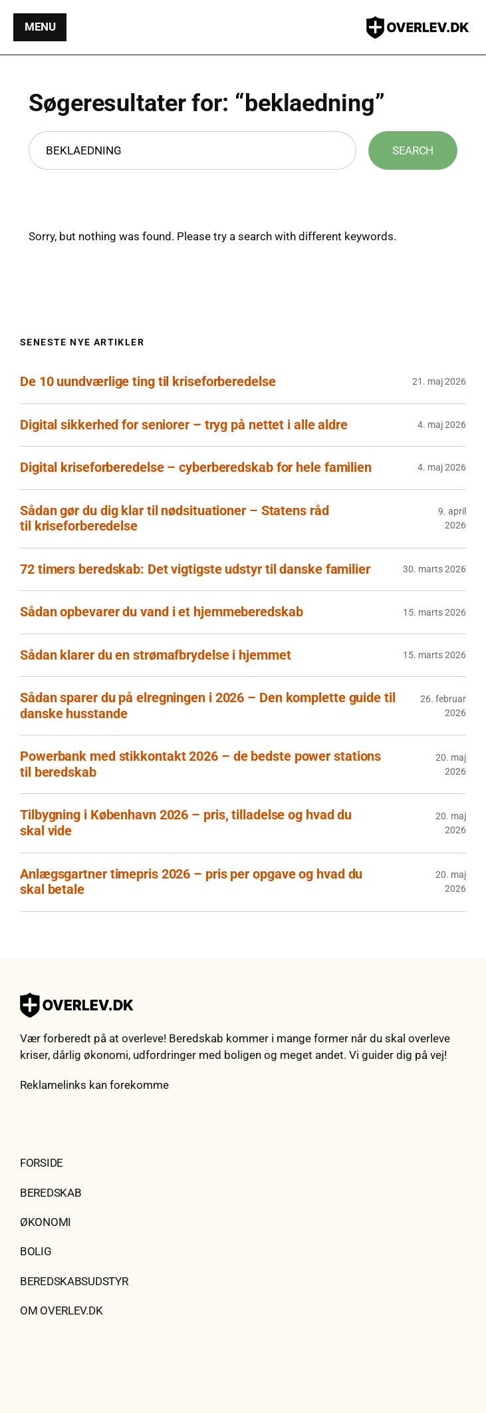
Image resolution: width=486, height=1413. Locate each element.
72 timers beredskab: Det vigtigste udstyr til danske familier (195, 569)
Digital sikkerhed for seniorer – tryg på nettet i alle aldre (184, 425)
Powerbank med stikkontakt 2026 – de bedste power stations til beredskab (200, 764)
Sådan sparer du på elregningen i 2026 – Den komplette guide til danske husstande (208, 705)
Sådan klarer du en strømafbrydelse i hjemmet (155, 655)
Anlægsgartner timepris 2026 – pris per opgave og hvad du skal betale (191, 882)
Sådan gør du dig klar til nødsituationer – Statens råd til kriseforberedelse (174, 518)
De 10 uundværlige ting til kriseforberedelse (148, 381)
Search (412, 150)
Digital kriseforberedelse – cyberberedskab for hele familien (196, 467)
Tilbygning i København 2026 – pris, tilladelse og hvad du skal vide (186, 823)
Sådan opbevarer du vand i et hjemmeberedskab (161, 612)
